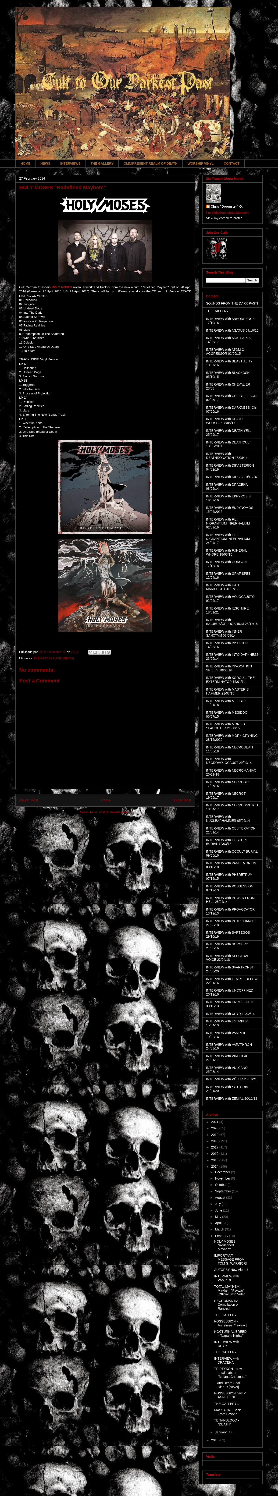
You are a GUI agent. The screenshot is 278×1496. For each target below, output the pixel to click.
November (223, 1178)
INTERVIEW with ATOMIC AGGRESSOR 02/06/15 (225, 351)
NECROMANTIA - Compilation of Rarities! (227, 1305)
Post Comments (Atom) (114, 812)
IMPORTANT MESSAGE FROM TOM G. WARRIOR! (230, 1259)
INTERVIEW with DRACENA (226, 1360)
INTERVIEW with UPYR (226, 1344)
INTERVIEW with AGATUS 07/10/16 (232, 330)
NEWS (45, 163)
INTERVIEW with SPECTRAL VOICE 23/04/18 (227, 958)
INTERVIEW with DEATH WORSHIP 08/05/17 (224, 421)
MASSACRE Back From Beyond (227, 1412)
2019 (215, 1135)
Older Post (182, 800)
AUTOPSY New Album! (231, 1270)
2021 (215, 1122)
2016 (215, 1154)
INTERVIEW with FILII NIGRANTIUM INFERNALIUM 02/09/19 (228, 523)
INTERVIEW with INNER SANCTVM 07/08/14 (224, 633)
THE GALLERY (102, 163)
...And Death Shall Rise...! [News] (227, 1385)
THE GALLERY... (226, 1315)
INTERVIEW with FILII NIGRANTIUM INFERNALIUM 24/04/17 (228, 539)
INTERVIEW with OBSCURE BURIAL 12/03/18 (227, 842)
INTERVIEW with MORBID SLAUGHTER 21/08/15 (225, 726)
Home (106, 800)
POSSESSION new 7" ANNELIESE (230, 1395)
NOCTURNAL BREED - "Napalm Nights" (230, 1333)
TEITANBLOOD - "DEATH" (226, 1422)
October (221, 1185)
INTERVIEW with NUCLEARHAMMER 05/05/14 (228, 818)
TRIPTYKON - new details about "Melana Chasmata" (230, 1373)
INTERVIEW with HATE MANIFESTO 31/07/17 (223, 587)
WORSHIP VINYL (201, 163)
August (220, 1197)
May (218, 1217)
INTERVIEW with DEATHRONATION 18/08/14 (227, 456)
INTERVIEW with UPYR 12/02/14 (230, 1014)
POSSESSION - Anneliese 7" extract (230, 1323)
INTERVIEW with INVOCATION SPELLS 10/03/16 (229, 668)
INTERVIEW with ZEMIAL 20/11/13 (231, 1098)
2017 (215, 1147)
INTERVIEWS (70, 163)
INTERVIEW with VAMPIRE (226, 1278)
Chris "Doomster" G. (227, 206)
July (218, 1204)
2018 (215, 1141)
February (222, 1236)
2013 (215, 1440)
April (218, 1223)
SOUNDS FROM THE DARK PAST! (232, 303)
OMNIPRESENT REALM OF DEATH (151, 163)
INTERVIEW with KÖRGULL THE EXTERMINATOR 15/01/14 (230, 680)
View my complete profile (224, 218)
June (219, 1210)
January (221, 1432)
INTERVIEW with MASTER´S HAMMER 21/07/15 (227, 691)
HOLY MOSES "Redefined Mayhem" (224, 1245)
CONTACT (231, 163)
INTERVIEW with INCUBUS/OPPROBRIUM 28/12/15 (232, 622)
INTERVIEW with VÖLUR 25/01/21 (231, 1079)
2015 (215, 1160)
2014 (215, 1166)
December (223, 1172)
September (223, 1191)
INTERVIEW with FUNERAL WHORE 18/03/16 (226, 552)
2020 (215, 1128)
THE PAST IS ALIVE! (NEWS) (53, 658)
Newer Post (28, 800)
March (220, 1229)
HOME (25, 163)
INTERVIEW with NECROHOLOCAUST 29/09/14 (229, 761)
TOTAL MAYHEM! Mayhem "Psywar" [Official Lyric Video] (230, 1290)
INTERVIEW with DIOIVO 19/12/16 (231, 477)
